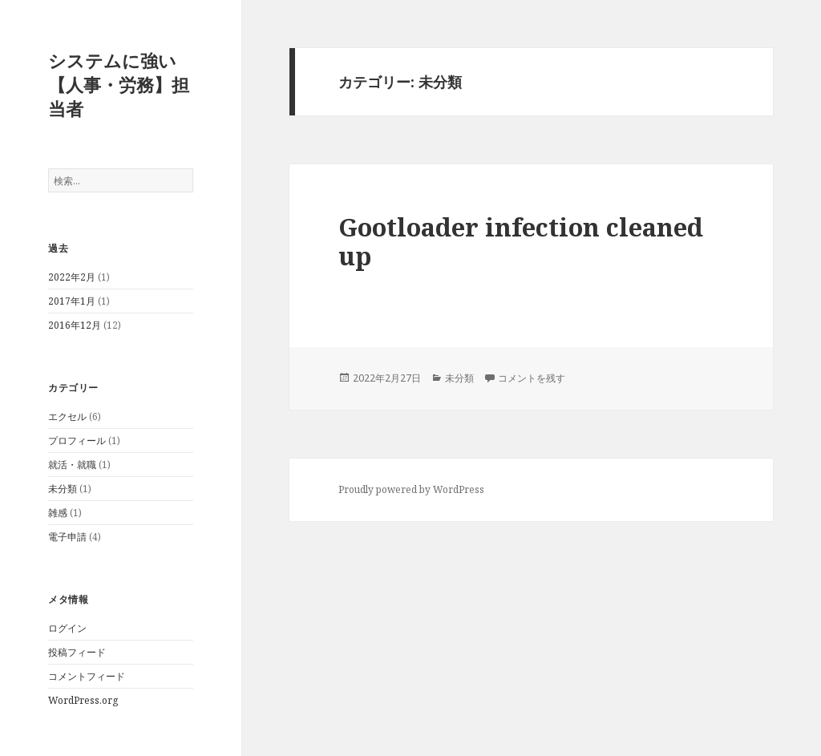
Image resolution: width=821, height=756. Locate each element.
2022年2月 (71, 277)
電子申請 (67, 537)
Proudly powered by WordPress (411, 489)
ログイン (67, 628)
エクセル (67, 416)
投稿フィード (77, 652)
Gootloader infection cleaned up (520, 241)
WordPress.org (83, 700)
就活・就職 (72, 464)
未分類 (62, 488)
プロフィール (77, 440)
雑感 (57, 512)
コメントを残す (531, 378)
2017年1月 (71, 301)
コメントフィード (86, 676)
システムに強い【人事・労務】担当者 (118, 84)
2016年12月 (74, 325)
